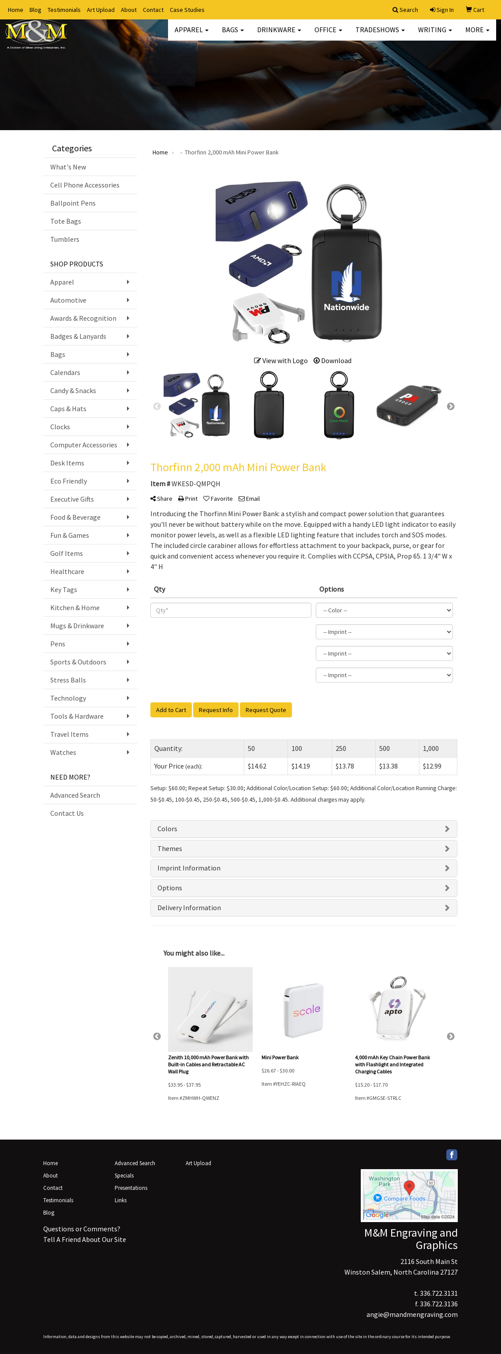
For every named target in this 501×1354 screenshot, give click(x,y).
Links (121, 1200)
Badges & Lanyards (78, 336)
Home (15, 10)
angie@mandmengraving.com (412, 1314)
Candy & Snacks (73, 390)
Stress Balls (68, 679)
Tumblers (64, 239)
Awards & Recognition (83, 318)
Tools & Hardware (77, 716)
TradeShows (380, 35)
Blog (35, 10)
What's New (68, 166)
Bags (233, 35)
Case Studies (187, 10)
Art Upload (101, 10)
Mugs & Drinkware (77, 625)
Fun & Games (69, 535)
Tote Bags (65, 221)
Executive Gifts (72, 499)
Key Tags (63, 589)
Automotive (68, 300)
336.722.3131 (439, 1293)
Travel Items (69, 734)
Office (328, 35)
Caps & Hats (68, 408)
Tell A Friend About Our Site (84, 1239)
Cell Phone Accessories (85, 184)
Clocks (60, 426)
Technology (68, 698)
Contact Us (67, 813)
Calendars (65, 372)
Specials (124, 1175)
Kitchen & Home (75, 607)
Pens (57, 643)
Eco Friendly (68, 480)
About (129, 10)
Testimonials (64, 10)
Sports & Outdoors (78, 661)
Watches (63, 752)
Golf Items (66, 553)
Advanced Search (75, 795)
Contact (153, 10)
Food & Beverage (75, 517)
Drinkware (279, 35)
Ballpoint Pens (73, 203)
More (477, 35)
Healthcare (67, 571)
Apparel (192, 35)
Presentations (131, 1188)
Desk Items (67, 462)
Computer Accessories (83, 444)
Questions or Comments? (81, 1228)
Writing (435, 35)
